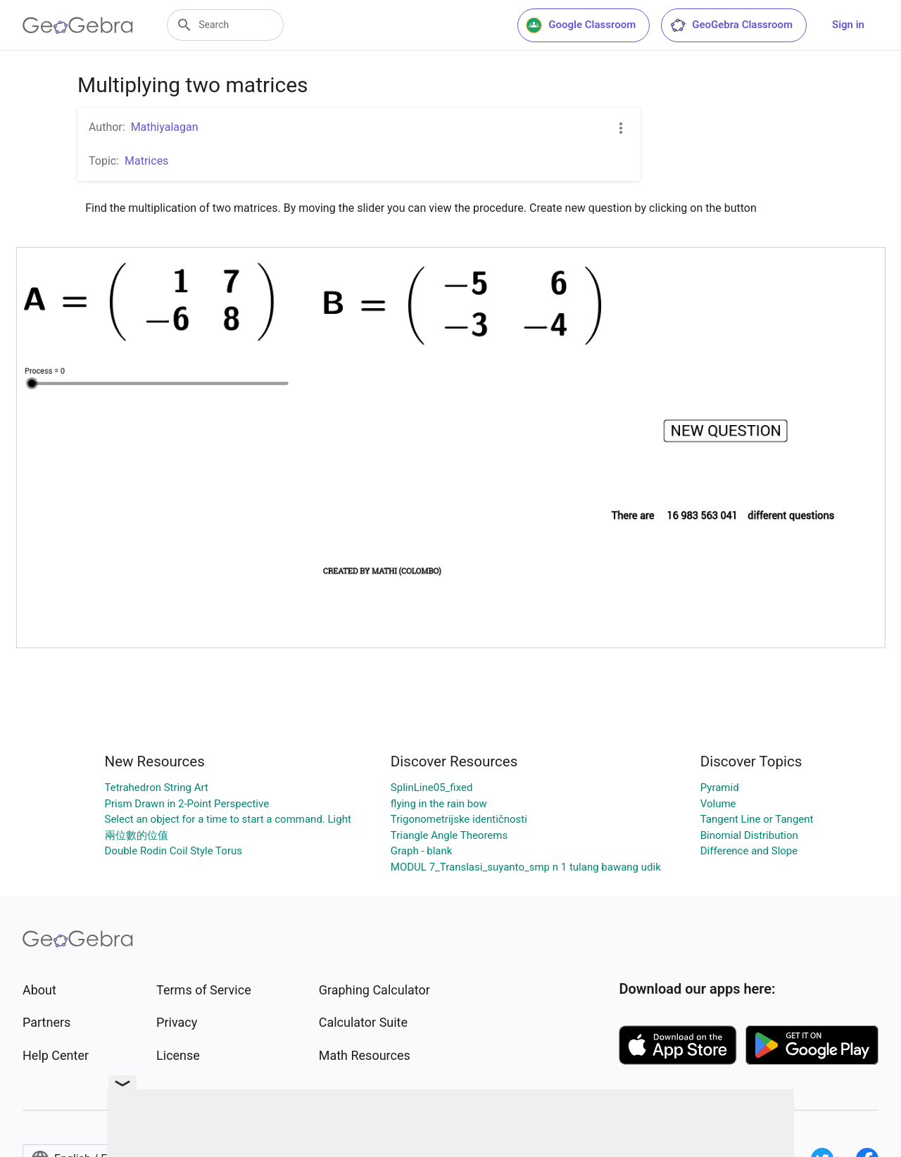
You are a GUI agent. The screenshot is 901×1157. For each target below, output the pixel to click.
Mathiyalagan (165, 127)
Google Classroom (581, 25)
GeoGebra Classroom (731, 25)
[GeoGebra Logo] (78, 25)
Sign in (848, 24)
